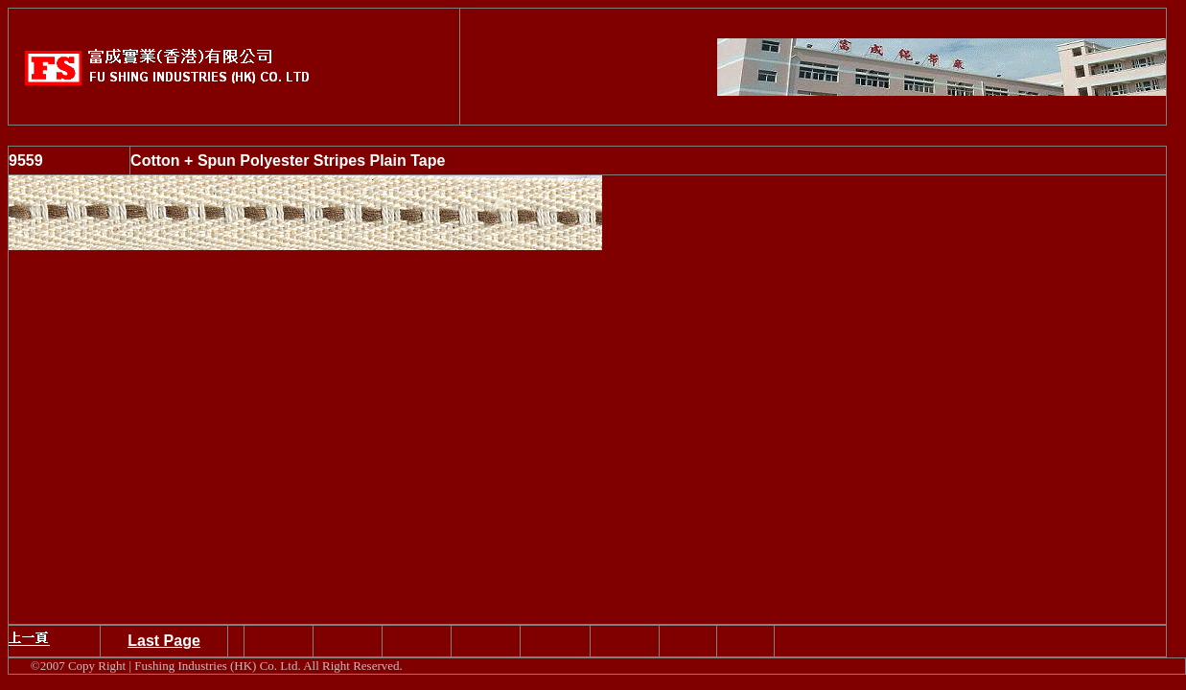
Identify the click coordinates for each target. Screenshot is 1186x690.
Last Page (164, 640)
